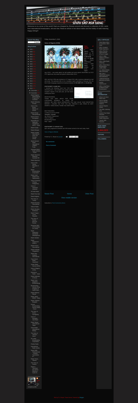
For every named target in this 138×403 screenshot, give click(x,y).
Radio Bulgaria (35, 196)
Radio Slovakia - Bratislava (35, 209)
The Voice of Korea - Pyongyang (35, 313)
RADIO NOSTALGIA (102, 83)
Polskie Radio (35, 344)
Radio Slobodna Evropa (35, 102)
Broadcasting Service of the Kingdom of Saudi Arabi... (35, 288)
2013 (31, 81)
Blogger (82, 397)
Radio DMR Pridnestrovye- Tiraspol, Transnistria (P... (35, 353)
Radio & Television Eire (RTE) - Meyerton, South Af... (35, 369)
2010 (31, 88)
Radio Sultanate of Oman (35, 277)
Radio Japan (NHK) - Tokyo (35, 297)
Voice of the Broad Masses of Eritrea (34, 108)
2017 (31, 71)
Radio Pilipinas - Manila (35, 293)
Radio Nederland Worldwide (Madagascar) (35, 233)
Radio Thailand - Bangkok (35, 301)
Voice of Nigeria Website (51, 132)
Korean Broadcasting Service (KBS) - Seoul (35, 307)
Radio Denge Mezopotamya (35, 113)
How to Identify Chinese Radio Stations (103, 102)
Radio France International (35, 246)
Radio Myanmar (35, 160)
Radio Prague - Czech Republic (35, 214)
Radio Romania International (35, 203)
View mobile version (69, 198)
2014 (31, 78)
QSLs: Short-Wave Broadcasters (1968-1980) (104, 66)
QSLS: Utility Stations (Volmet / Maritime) (104, 57)
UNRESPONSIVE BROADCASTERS (104, 79)
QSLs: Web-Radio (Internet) (104, 62)
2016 (31, 73)
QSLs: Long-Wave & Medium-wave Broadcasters (104, 87)
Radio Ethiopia (35, 130)
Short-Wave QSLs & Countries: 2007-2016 (104, 44)
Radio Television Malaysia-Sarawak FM (35, 156)
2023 (31, 56)
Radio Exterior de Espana (35, 117)
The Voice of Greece (34, 363)
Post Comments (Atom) (58, 203)
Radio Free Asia (35, 194)
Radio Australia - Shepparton (35, 250)
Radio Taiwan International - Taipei (35, 324)
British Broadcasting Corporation (35, 171)
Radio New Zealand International (35, 255)
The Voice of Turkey (34, 199)
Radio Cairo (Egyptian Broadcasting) (35, 282)
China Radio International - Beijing (35, 329)
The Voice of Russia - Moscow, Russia (34, 221)
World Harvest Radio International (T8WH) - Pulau (35, 144)
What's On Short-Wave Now (104, 97)
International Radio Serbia (35, 347)
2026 (31, 49)
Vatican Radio (35, 206)
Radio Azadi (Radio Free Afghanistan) (35, 176)
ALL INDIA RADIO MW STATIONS (104, 70)
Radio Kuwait (34, 127)
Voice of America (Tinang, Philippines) (35, 182)
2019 (31, 66)
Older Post (89, 194)
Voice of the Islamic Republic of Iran (35, 165)
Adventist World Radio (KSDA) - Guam (35, 151)
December (34, 90)
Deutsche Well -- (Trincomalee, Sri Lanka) (35, 227)
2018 (31, 69)
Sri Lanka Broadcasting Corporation (35, 340)
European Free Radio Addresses (104, 117)
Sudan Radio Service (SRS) (35, 265)
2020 (31, 64)
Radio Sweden (35, 238)
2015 (31, 76)
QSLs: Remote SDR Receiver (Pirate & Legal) (103, 52)
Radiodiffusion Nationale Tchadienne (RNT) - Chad (35, 123)
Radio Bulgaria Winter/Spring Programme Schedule (35, 97)
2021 (31, 61)
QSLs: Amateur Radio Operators (103, 48)
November (34, 93)
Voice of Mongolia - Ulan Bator (34, 318)
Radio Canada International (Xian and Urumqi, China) (35, 135)
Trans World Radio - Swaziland (34, 260)
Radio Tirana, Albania (34, 359)
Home (69, 194)
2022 (31, 59)
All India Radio (35, 191)
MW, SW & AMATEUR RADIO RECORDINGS (104, 75)
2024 (31, 54)
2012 (31, 83)
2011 (31, 86)
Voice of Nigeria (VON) (35, 269)
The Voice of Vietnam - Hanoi (34, 334)
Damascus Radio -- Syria (35, 273)
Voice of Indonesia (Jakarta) (34, 187)
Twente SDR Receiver (102, 121)
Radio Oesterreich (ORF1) (35, 242)
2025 (31, 51)
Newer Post (49, 194)
